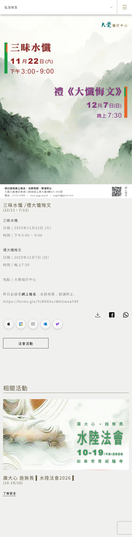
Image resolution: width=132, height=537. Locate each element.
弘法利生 (59, 7)
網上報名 (29, 294)
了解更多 (9, 493)
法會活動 (25, 343)
